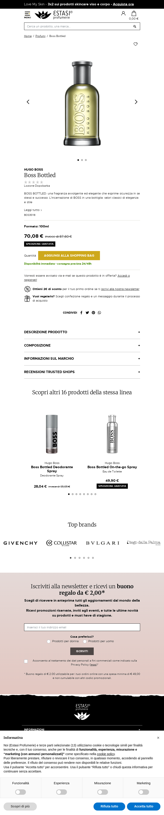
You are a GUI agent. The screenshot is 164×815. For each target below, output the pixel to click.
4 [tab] (80, 494)
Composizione (37, 345)
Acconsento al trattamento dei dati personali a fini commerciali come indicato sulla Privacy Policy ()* (85, 662)
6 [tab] (88, 494)
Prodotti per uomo (101, 641)
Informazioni (34, 729)
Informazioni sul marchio (49, 358)
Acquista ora (123, 4)
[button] (158, 737)
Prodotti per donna (65, 641)
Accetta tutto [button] (143, 806)
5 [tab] (84, 494)
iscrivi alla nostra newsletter (120, 289)
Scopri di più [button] (20, 806)
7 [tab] (91, 494)
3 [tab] (76, 494)
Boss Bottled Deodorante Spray (52, 469)
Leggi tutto (33, 210)
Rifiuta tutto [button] (109, 806)
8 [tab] (95, 494)
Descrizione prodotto (45, 332)
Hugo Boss (33, 169)
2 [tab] (73, 494)
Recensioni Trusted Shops (49, 372)
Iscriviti (82, 651)
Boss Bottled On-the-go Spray (112, 467)
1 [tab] (69, 494)
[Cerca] (82, 26)
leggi (93, 664)
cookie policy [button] (106, 754)
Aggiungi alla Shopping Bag (69, 255)
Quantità (30, 255)
